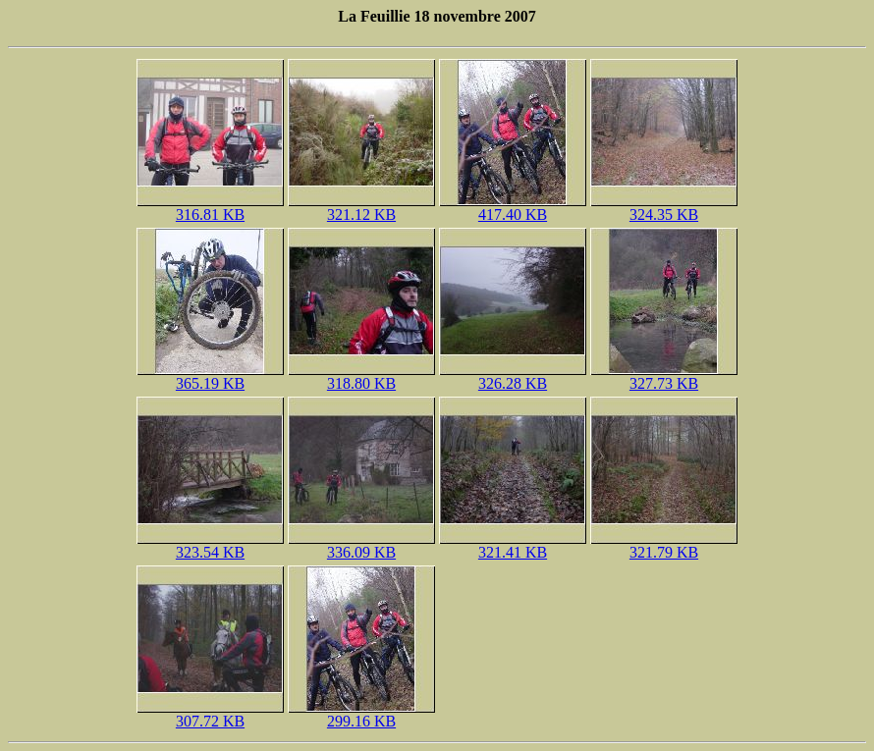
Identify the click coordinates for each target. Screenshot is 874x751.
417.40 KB (512, 207)
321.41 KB (512, 545)
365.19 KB (210, 376)
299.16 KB (361, 714)
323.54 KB (210, 545)
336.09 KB (361, 545)
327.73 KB (663, 376)
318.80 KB (361, 376)
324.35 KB (663, 207)
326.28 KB (512, 376)
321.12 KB (361, 207)
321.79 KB (663, 545)
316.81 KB (210, 207)
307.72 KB (210, 714)
